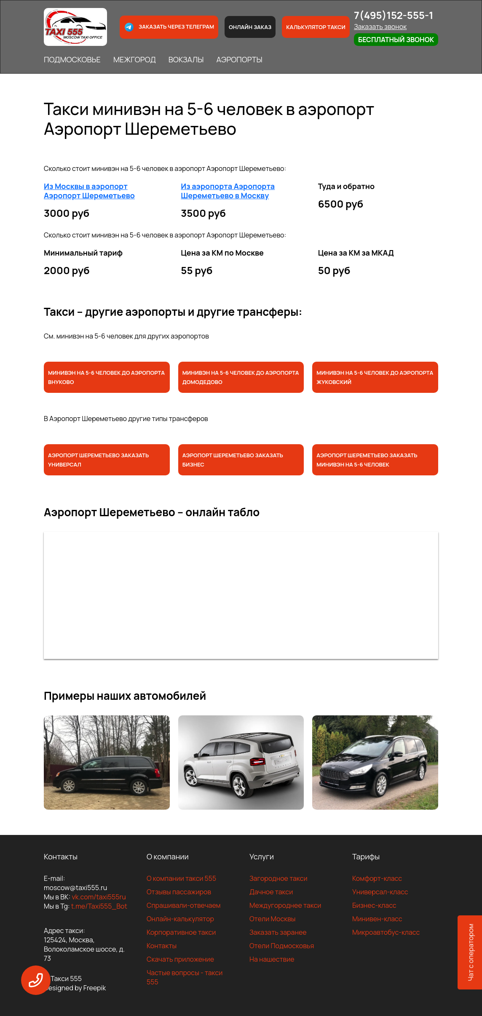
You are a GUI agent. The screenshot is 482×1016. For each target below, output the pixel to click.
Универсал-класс (380, 891)
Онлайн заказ (250, 27)
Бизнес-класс (374, 905)
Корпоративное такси (181, 932)
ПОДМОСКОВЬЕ (72, 59)
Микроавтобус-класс (386, 932)
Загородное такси (278, 878)
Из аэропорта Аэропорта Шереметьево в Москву (228, 190)
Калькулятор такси (315, 27)
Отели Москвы (272, 918)
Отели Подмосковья (281, 945)
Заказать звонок (380, 26)
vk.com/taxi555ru (99, 896)
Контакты (162, 945)
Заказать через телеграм (169, 27)
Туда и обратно (346, 186)
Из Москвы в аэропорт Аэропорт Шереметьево (89, 190)
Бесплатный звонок (396, 39)
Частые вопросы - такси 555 (184, 977)
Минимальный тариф (83, 253)
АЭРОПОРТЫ (239, 59)
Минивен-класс (377, 918)
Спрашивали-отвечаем (184, 905)
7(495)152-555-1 (394, 15)
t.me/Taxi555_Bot (99, 906)
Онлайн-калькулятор (180, 918)
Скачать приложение (180, 959)
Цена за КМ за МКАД (356, 253)
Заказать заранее (278, 932)
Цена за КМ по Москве (222, 253)
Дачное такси (271, 891)
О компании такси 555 (181, 878)
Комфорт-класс (377, 878)
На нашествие (272, 959)
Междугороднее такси (285, 905)
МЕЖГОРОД (134, 59)
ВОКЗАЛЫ (186, 59)
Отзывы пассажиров (179, 891)
